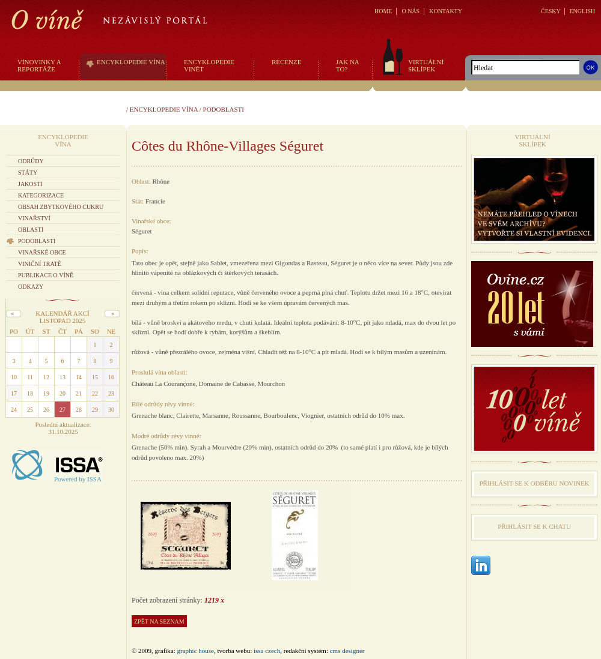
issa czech (267, 650)
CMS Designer (347, 650)
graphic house (195, 650)
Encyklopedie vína (164, 109)
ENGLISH (582, 11)
